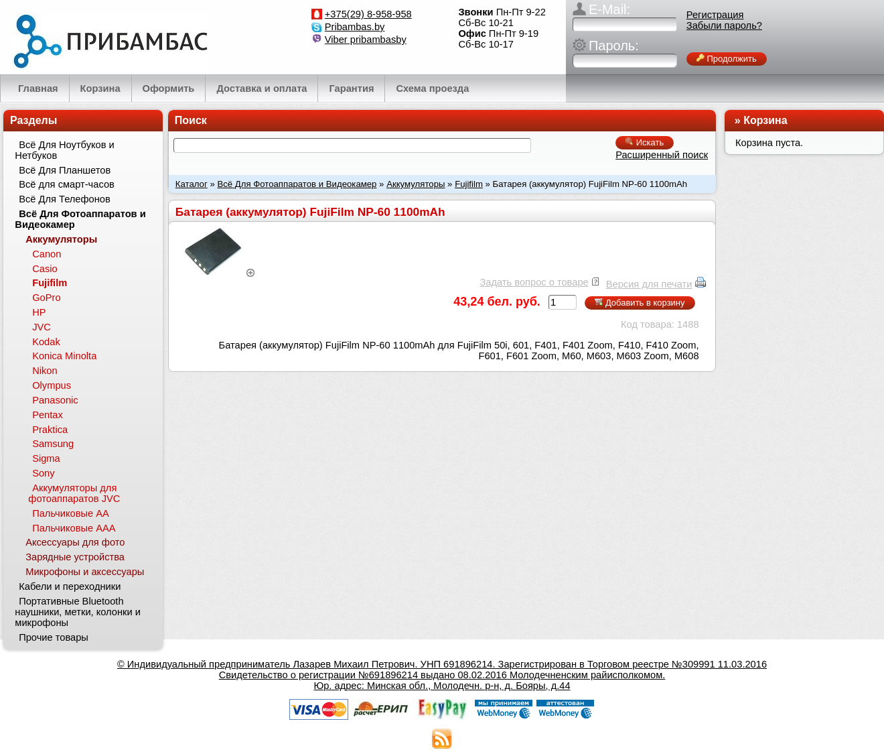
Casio (44, 268)
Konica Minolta (64, 356)
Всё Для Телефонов (64, 199)
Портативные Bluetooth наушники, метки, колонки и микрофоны (78, 612)
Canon (46, 254)
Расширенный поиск (661, 154)
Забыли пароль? (724, 25)
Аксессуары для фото (75, 542)
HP (39, 312)
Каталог (191, 184)
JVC (41, 327)
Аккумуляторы (415, 184)
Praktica (50, 429)
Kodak (46, 341)
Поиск (191, 120)
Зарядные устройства (75, 557)
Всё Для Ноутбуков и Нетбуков (64, 150)
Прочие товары (53, 637)
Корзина (765, 120)
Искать (644, 142)
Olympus (51, 385)
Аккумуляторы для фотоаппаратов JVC (74, 493)
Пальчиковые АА (70, 513)
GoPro (46, 297)
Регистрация (715, 14)
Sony (43, 473)
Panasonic (55, 400)
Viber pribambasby (366, 39)
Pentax (47, 415)
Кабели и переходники (70, 586)
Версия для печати (649, 284)
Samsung (53, 443)
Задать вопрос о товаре (534, 282)
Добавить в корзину (639, 303)
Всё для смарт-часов (67, 184)
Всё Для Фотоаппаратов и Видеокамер (296, 184)
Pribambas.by (355, 26)
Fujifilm (469, 184)
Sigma (46, 458)
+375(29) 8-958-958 (368, 14)
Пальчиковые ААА (73, 528)
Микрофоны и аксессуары (84, 571)
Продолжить (726, 59)
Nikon (44, 370)
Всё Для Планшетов (64, 170)
